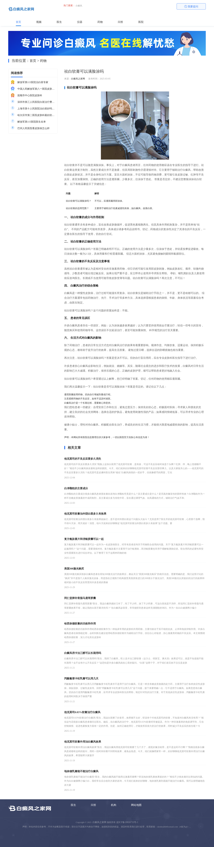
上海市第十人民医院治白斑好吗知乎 (36, 108)
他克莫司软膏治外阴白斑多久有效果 (85, 513)
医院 (141, 22)
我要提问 (191, 6)
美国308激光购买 (74, 568)
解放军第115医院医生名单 (31, 121)
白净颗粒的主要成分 (76, 488)
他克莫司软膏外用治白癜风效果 (82, 741)
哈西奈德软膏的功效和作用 (80, 623)
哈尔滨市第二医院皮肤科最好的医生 (36, 115)
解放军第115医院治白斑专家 (32, 82)
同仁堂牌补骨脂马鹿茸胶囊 (80, 598)
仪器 (79, 22)
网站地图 (136, 805)
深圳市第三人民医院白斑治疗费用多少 (36, 102)
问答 (120, 22)
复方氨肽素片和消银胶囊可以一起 (84, 539)
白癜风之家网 (78, 78)
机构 (113, 805)
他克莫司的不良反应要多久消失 (82, 458)
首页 (18, 22)
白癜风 (79, 5)
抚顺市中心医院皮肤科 (29, 95)
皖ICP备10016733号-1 (127, 822)
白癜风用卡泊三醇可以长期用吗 (82, 653)
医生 (59, 22)
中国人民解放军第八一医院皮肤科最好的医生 (36, 89)
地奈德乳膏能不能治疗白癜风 (81, 771)
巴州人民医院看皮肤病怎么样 (33, 128)
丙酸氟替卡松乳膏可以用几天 (81, 678)
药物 (100, 22)
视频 (38, 22)
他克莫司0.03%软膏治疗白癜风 (82, 712)
